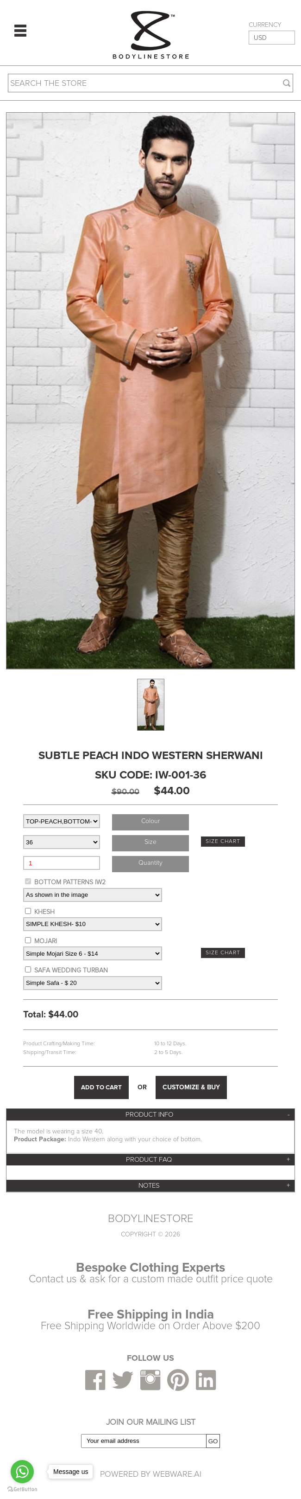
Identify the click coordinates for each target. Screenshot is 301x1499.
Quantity (150, 863)
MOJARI (45, 941)
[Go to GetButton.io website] (22, 1489)
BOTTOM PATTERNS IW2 (70, 882)
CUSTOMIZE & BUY (191, 1087)
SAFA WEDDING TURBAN (71, 970)
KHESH (44, 912)
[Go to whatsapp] (22, 1471)
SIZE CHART (223, 841)
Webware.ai (177, 1474)
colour (150, 821)
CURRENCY (265, 25)
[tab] (150, 1114)
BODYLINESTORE (151, 1218)
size (150, 842)
